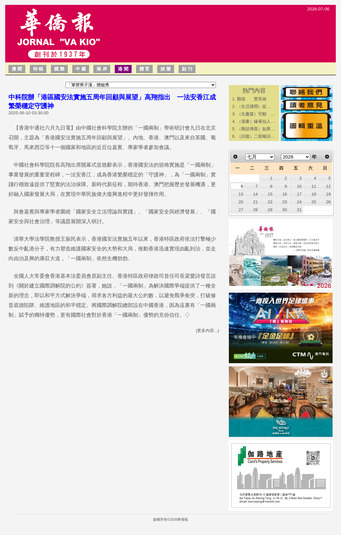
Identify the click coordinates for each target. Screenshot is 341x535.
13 (241, 194)
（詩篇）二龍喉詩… (256, 136)
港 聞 (123, 68)
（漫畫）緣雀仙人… (256, 121)
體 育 (144, 68)
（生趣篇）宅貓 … (256, 113)
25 (314, 201)
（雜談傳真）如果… (256, 128)
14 (255, 194)
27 (241, 209)
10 (299, 186)
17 (299, 194)
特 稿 (38, 68)
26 (328, 201)
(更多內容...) (207, 330)
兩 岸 (102, 68)
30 (284, 209)
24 (299, 201)
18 (314, 194)
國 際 (59, 68)
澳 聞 (17, 68)
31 (299, 209)
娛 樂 (165, 68)
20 (241, 201)
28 (255, 209)
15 (270, 194)
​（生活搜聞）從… (254, 106)
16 (284, 194)
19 (328, 194)
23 (284, 201)
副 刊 (187, 68)
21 (255, 201)
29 (270, 209)
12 (328, 186)
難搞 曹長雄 (251, 98)
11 (314, 186)
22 (270, 201)
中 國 (81, 68)
